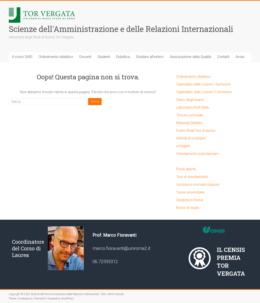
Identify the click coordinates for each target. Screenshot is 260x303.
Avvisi (240, 57)
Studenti (103, 57)
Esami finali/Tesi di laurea (195, 130)
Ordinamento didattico (56, 57)
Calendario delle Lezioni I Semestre (203, 84)
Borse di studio (187, 208)
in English (183, 146)
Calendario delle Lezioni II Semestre (204, 92)
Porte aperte (186, 169)
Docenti (85, 57)
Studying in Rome (189, 200)
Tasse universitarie (190, 192)
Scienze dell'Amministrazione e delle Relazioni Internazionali (121, 29)
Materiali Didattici (189, 123)
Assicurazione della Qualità (190, 57)
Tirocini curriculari (189, 115)
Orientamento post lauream (197, 154)
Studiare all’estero (150, 57)
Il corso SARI (22, 57)
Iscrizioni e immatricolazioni (197, 184)
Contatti (223, 57)
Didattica (123, 57)
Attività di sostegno (191, 138)
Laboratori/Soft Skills (192, 107)
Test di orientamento (192, 177)
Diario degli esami (190, 100)
